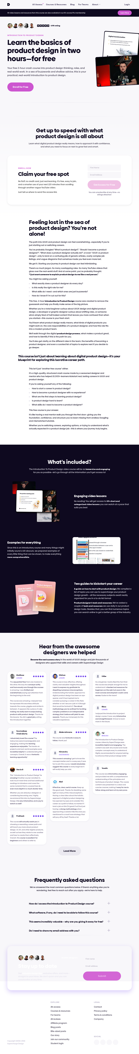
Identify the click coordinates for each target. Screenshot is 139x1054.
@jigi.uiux (105, 735)
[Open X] (103, 1042)
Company (99, 1019)
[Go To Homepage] (8, 4)
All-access (55, 1006)
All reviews (56, 1019)
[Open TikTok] (115, 1042)
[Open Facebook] (109, 1042)
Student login (57, 1043)
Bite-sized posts (58, 1031)
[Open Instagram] (96, 1042)
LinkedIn (19, 678)
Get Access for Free (104, 184)
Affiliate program (59, 1023)
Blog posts (56, 1027)
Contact (98, 1006)
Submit (102, 976)
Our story (55, 1035)
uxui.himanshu (64, 754)
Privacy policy (100, 1010)
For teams (55, 1015)
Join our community (60, 1039)
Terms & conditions (103, 1015)
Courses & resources (60, 1010)
